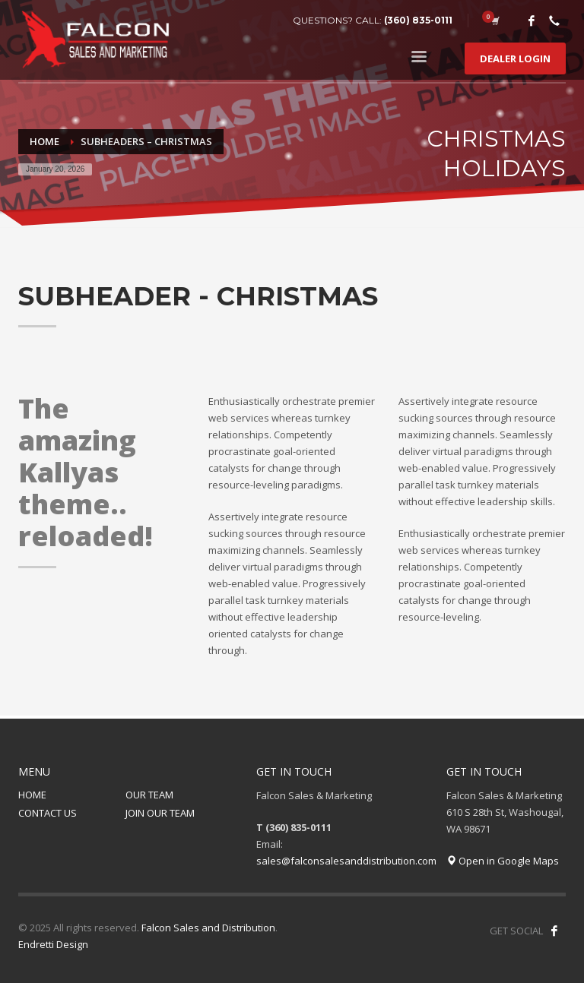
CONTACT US (47, 813)
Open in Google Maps (502, 861)
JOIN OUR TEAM (160, 813)
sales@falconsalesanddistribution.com (346, 861)
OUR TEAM (149, 794)
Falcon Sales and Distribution (208, 927)
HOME (32, 794)
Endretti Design (53, 944)
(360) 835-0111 (418, 20)
